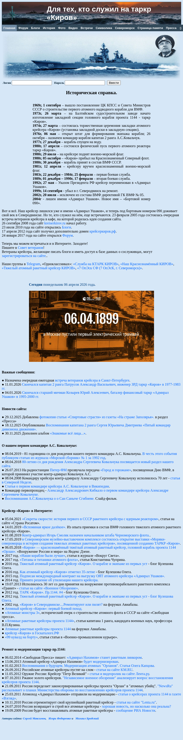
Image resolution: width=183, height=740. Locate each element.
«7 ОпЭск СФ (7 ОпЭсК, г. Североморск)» (109, 268)
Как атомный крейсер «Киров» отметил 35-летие (57, 572)
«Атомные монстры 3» (22, 613)
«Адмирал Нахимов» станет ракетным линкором (104, 657)
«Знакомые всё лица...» (67, 433)
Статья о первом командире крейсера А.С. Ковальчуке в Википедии (57, 486)
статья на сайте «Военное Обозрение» (48, 588)
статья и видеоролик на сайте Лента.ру (119, 674)
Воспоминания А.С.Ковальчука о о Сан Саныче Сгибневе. (49, 498)
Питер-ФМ (58, 470)
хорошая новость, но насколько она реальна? (136, 706)
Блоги (66, 227)
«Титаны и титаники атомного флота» (49, 560)
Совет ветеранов (30, 248)
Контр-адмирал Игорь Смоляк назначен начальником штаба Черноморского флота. (86, 535)
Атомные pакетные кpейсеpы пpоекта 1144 (38, 629)
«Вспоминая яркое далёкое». (44, 527)
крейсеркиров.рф (102, 231)
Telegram (33, 264)
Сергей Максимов (34, 718)
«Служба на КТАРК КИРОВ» (96, 264)
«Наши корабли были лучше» (42, 555)
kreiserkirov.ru (55, 223)
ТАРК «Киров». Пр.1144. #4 (41, 592)
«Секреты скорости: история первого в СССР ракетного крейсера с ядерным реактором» (90, 519)
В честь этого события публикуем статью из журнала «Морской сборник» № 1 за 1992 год (89, 456)
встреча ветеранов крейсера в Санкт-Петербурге (92, 380)
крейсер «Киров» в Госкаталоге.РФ (32, 633)
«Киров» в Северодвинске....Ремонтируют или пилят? (61, 604)
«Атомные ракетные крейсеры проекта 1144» (39, 621)
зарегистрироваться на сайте (24, 256)
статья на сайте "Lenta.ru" (136, 702)
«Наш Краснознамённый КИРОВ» (146, 264)
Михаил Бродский (87, 718)
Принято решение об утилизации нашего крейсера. (59, 580)
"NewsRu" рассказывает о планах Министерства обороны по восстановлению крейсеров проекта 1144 (87, 688)
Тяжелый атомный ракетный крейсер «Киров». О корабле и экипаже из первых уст (83, 564)
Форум (67, 235)
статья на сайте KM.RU (114, 670)
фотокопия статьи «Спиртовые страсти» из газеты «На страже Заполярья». (96, 417)
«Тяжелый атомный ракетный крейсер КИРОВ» (38, 268)
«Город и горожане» (115, 470)
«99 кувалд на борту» (21, 637)
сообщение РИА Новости (135, 710)
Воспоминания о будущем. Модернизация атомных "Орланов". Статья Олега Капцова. (88, 666)
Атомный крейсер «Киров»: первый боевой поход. (43, 608)
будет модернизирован (101, 661)
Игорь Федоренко (59, 718)
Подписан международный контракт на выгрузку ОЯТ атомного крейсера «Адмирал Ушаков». (92, 576)
